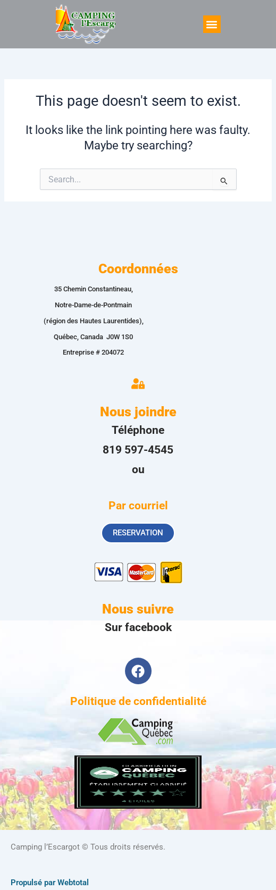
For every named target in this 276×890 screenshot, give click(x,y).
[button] (212, 24)
